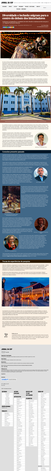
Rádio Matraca (43, 445)
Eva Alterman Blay (19, 431)
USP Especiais (43, 459)
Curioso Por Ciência (6, 417)
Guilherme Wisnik (31, 416)
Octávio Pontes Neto (31, 435)
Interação (42, 420)
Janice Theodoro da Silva (19, 454)
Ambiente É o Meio (43, 399)
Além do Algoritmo (43, 398)
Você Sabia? (42, 464)
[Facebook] (3, 27)
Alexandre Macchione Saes (19, 401)
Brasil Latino (42, 403)
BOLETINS (40, 466)
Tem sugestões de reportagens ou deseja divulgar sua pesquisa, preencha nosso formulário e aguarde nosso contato (18, 356)
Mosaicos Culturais (42, 428)
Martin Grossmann (31, 430)
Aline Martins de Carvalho (19, 403)
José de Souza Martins (19, 460)
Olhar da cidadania (43, 434)
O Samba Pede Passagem (43, 430)
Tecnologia (18, 8)
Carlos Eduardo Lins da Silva (31, 408)
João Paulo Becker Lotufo (31, 418)
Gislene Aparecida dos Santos (19, 440)
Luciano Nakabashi (31, 425)
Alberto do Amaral (31, 400)
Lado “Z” (42, 421)
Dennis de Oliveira (19, 422)
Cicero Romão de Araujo (19, 409)
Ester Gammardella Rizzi (19, 427)
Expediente (3, 373)
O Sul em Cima (43, 432)
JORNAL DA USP (7, 2)
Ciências (11, 6)
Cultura (16, 6)
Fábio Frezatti (19, 432)
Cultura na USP (43, 404)
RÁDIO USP (40, 391)
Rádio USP (39, 6)
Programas (42, 394)
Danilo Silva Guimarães (18, 420)
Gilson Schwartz (31, 412)
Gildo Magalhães (19, 438)
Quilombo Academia (42, 443)
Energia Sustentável (6, 421)
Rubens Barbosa (31, 445)
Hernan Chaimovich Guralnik (18, 448)
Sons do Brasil (43, 452)
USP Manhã (42, 460)
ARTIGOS (16, 391)
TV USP (28, 393)
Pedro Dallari (30, 440)
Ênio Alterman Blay (19, 425)
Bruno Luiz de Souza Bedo (31, 406)
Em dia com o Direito (43, 417)
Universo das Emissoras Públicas (43, 456)
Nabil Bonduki (31, 433)
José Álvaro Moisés (30, 421)
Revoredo (42, 446)
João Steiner (30, 419)
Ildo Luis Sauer (19, 452)
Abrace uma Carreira (42, 397)
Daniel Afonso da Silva (19, 415)
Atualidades (5, 6)
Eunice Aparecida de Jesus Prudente (19, 429)
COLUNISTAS (29, 398)
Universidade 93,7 (43, 453)
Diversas (42, 411)
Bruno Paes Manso (19, 405)
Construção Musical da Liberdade (42, 407)
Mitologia (42, 426)
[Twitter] (4, 27)
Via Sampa (42, 462)
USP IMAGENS (29, 395)
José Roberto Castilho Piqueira (19, 464)
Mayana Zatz (31, 432)
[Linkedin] (7, 27)
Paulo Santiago (31, 438)
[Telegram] (9, 27)
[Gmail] (10, 27)
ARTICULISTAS (17, 397)
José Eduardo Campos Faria (19, 462)
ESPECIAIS (16, 393)
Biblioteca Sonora (43, 402)
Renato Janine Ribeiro (31, 444)
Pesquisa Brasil (43, 439)
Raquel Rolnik (31, 442)
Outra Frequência (43, 438)
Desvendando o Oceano (7, 419)
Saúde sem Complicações (43, 449)
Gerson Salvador (19, 437)
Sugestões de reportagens (6, 355)
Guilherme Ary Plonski (19, 442)
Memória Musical (43, 425)
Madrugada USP (43, 422)
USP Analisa (42, 458)
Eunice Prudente (31, 410)
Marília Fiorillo (31, 428)
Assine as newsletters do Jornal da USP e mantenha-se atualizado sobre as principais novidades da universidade (17, 363)
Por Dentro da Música (43, 441)
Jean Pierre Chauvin (18, 458)
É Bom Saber (43, 415)
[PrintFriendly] (13, 27)
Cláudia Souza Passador (19, 413)
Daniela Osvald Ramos (19, 418)
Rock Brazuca (43, 447)
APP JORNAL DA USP (5, 383)
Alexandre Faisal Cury (31, 402)
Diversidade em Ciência (43, 413)
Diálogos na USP (43, 410)
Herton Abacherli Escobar (19, 451)
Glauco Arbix (30, 414)
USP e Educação (7, 425)
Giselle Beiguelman (31, 413)
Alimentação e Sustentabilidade (7, 413)
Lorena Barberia (19, 466)
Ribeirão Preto (4, 407)
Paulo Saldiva (31, 439)
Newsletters (3, 362)
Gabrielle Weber (19, 433)
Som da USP (42, 451)
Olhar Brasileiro (43, 433)
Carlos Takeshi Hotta (19, 407)
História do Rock (43, 418)
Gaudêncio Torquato (18, 435)
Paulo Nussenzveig (31, 436)
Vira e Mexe (42, 463)
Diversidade (21, 6)
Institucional (32, 6)
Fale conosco (3, 358)
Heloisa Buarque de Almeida (19, 446)
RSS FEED (3, 385)
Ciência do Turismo (7, 415)
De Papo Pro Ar (43, 409)
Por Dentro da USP (7, 424)
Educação (26, 6)
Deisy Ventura (19, 421)
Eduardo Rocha (31, 409)
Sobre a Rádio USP (43, 393)
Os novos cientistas (42, 436)
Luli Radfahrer (31, 426)
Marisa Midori (31, 429)
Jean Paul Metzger (19, 456)
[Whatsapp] (6, 27)
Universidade (24, 8)
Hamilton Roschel (19, 444)
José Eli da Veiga (31, 424)
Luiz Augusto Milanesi (19, 468)
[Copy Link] (12, 27)
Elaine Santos (19, 424)
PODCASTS (4, 411)
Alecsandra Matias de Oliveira (19, 399)
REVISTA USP (29, 391)
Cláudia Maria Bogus (19, 411)
